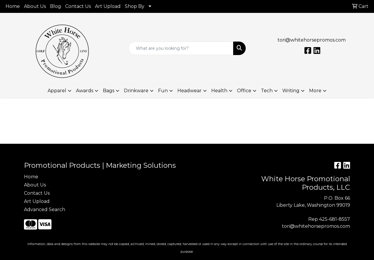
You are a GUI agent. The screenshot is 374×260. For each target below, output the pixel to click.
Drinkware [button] (136, 90)
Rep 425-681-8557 (329, 219)
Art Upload (108, 6)
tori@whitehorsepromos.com (312, 40)
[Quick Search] (181, 48)
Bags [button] (108, 90)
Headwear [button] (189, 90)
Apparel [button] (57, 90)
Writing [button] (290, 90)
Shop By (134, 6)
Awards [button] (84, 90)
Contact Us (78, 6)
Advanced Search (44, 209)
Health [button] (219, 90)
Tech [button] (267, 90)
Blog (55, 6)
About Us (35, 6)
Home (13, 6)
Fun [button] (163, 90)
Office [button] (244, 90)
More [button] (315, 90)
